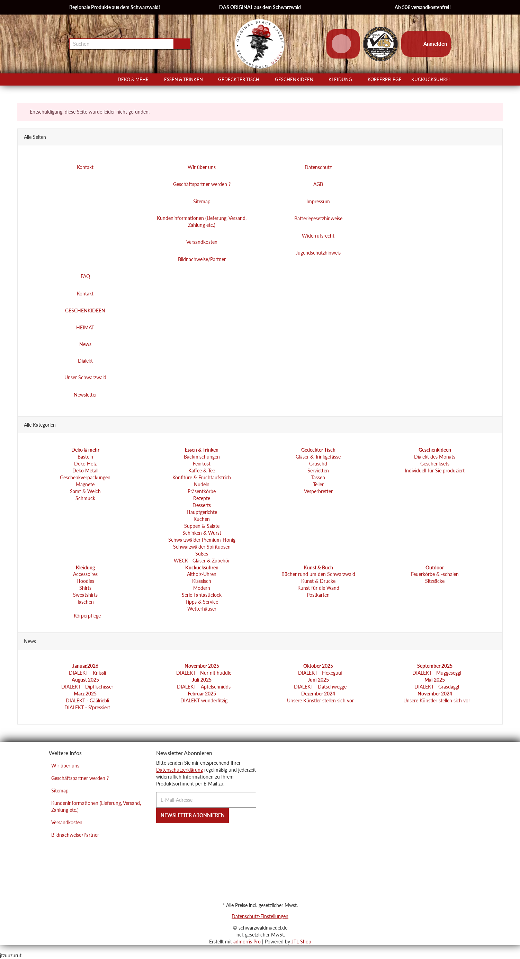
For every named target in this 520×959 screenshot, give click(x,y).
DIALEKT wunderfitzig (203, 700)
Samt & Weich (85, 491)
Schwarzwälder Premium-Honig (201, 540)
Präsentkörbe (202, 491)
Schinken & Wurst (201, 533)
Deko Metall (85, 470)
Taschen (85, 602)
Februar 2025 (202, 693)
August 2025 (85, 680)
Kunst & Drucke (318, 581)
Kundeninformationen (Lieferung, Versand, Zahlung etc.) (96, 806)
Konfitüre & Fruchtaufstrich (201, 477)
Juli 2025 (202, 680)
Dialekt (85, 361)
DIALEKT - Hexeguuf (320, 673)
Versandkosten (66, 822)
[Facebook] (158, 836)
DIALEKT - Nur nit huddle (203, 673)
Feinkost (201, 464)
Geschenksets (434, 464)
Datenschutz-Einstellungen (260, 916)
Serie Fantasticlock (202, 595)
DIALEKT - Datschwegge (320, 687)
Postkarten (318, 595)
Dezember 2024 (318, 693)
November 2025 (202, 666)
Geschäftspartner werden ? (80, 778)
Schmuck (85, 498)
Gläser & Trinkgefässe (318, 457)
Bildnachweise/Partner (75, 835)
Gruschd (318, 464)
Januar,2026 (85, 666)
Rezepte (201, 498)
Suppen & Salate (201, 526)
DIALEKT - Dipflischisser (86, 687)
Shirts (85, 588)
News (85, 344)
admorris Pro (247, 941)
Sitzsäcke (435, 581)
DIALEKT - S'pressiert (86, 707)
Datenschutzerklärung (179, 770)
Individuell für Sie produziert (435, 470)
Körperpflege (86, 616)
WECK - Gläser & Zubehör (202, 560)
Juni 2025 (318, 680)
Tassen (318, 477)
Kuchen (202, 519)
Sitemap (60, 790)
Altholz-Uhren (201, 574)
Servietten (318, 470)
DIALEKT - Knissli (87, 673)
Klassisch (201, 581)
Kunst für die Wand (318, 588)
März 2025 (85, 693)
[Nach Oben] (2, 948)
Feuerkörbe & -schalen (435, 574)
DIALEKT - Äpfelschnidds (203, 687)
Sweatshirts (85, 595)
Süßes (201, 554)
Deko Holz (85, 464)
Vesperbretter (318, 491)
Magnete (85, 484)
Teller (318, 484)
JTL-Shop (301, 941)
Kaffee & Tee (201, 470)
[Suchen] (121, 44)
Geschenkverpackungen (85, 477)
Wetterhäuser (201, 609)
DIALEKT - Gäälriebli (86, 700)
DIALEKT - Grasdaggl (436, 687)
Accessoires (85, 574)
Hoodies (85, 581)
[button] (448, 79)
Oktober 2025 (318, 666)
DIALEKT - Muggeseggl (436, 673)
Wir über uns (65, 766)
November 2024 (435, 693)
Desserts (201, 505)
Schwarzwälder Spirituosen (202, 547)
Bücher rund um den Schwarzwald (318, 574)
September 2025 (434, 666)
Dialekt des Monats (434, 457)
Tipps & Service (201, 602)
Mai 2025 (434, 680)
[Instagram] (168, 836)
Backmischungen (202, 457)
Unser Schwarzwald (85, 377)
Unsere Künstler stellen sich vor (320, 700)
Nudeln (201, 484)
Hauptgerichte (202, 512)
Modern (201, 588)
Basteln (85, 457)
